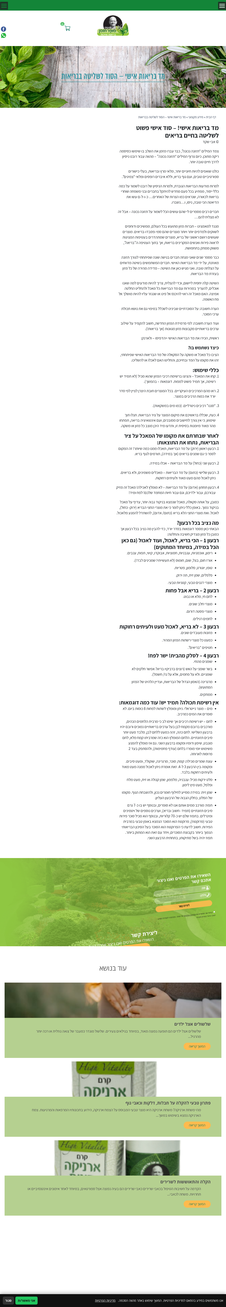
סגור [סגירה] (8, 1300)
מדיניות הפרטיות (177, 907)
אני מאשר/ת (26, 1300)
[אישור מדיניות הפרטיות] (188, 907)
